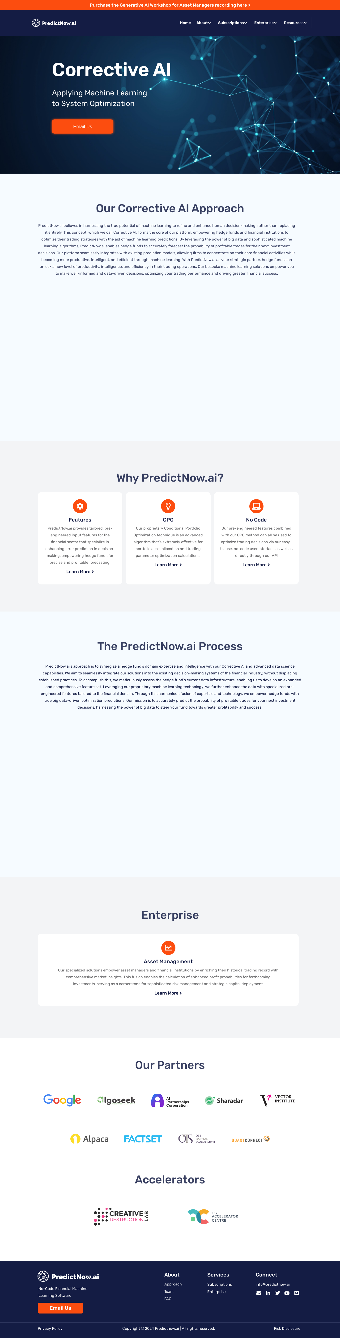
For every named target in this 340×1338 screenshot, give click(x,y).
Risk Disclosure (287, 1328)
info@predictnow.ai (273, 1284)
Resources (295, 22)
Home (185, 22)
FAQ (167, 1299)
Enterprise (265, 22)
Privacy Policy (50, 1328)
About (203, 22)
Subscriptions (232, 22)
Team (169, 1291)
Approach (173, 1284)
